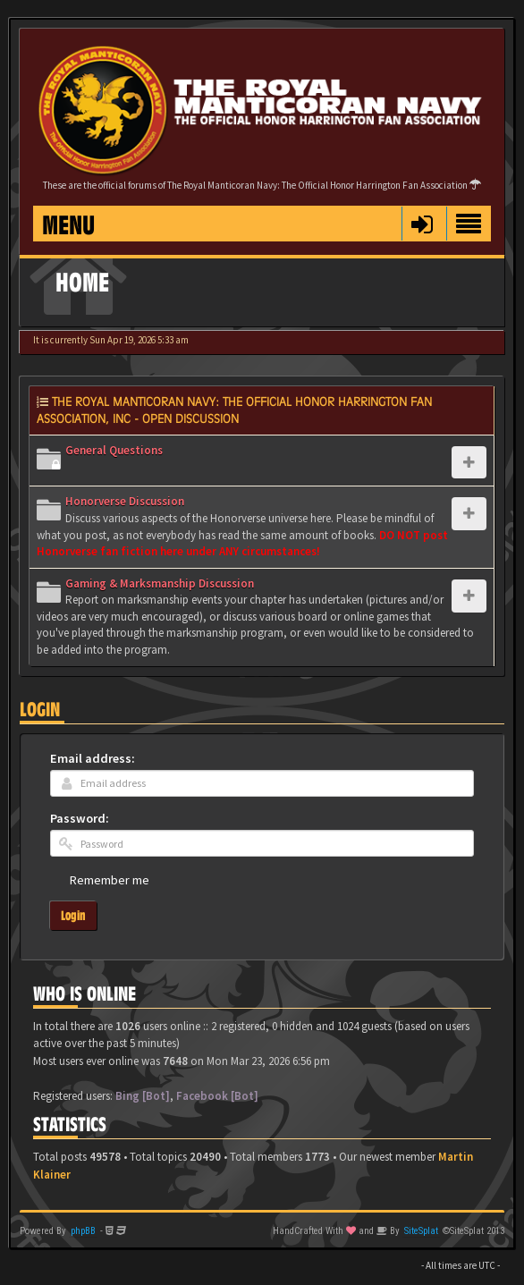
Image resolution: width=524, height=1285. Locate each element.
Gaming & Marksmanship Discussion (159, 583)
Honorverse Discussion (124, 501)
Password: (79, 818)
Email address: (92, 758)
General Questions (114, 450)
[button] (421, 224)
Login (40, 709)
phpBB (83, 1231)
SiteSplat (421, 1231)
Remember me (109, 880)
